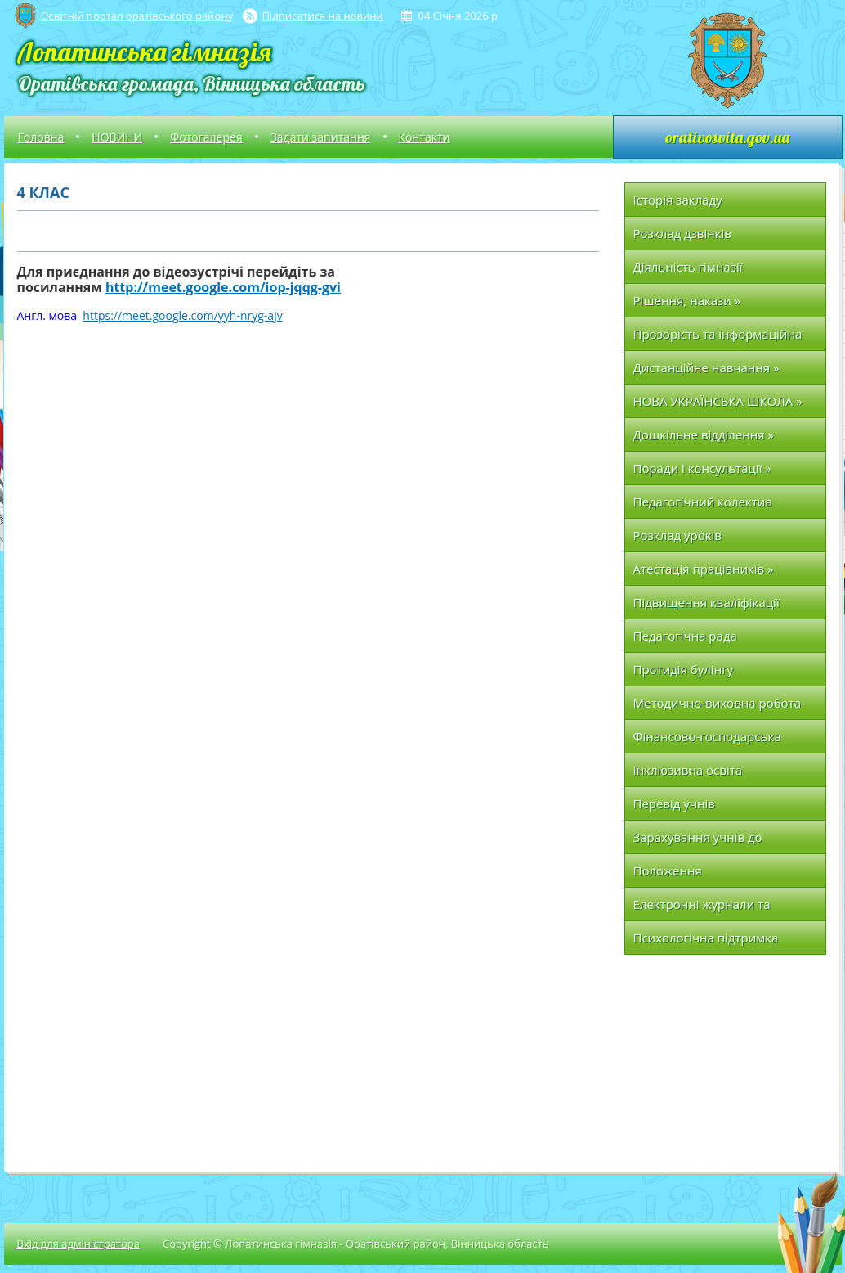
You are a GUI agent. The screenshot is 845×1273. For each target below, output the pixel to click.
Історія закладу (677, 199)
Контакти (424, 137)
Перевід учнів (674, 803)
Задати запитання (320, 137)
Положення (667, 870)
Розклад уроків (677, 535)
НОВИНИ (117, 137)
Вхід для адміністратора (78, 1243)
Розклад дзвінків (682, 233)
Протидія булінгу (683, 669)
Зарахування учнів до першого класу (697, 841)
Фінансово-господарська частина (707, 740)
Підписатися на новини (322, 15)
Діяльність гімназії (688, 267)
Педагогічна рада (685, 636)
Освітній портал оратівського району (137, 15)
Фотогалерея (206, 137)
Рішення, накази (687, 300)
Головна (41, 137)
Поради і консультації (702, 468)
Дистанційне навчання (706, 367)
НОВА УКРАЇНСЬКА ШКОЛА (718, 401)
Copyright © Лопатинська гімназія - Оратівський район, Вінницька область (356, 1243)
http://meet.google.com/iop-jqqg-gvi (223, 287)
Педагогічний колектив (702, 501)
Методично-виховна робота (717, 703)
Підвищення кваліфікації (706, 602)
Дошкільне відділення (703, 434)
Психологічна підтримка (706, 937)
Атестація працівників (703, 568)
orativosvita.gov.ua (727, 137)
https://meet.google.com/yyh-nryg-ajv (182, 315)
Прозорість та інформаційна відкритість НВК (718, 338)
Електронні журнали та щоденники (702, 908)
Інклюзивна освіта (688, 770)
